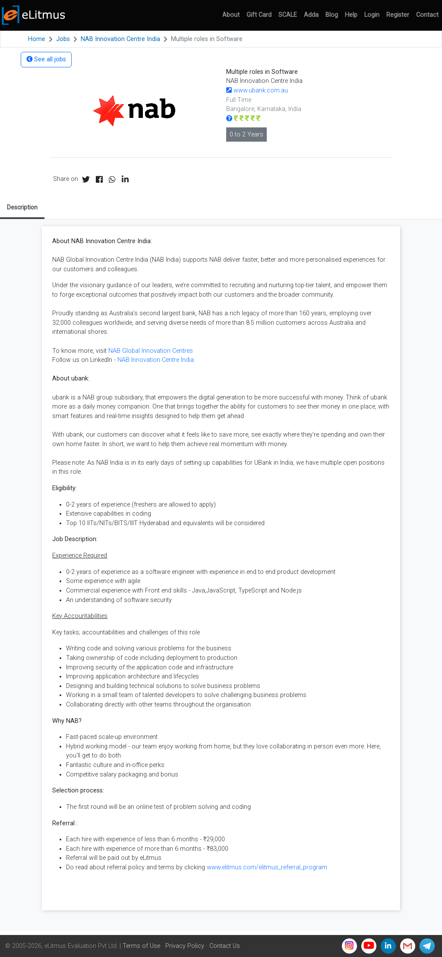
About (231, 15)
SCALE (287, 15)
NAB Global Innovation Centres (150, 351)
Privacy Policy (184, 946)
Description (22, 207)
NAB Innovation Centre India (120, 39)
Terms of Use (141, 946)
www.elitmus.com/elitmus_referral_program (267, 867)
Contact (427, 15)
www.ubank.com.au (257, 90)
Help (351, 15)
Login (371, 15)
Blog (331, 15)
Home (36, 39)
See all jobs (46, 59)
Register (397, 15)
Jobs (63, 39)
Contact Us (224, 946)
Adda (311, 15)
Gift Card (259, 15)
